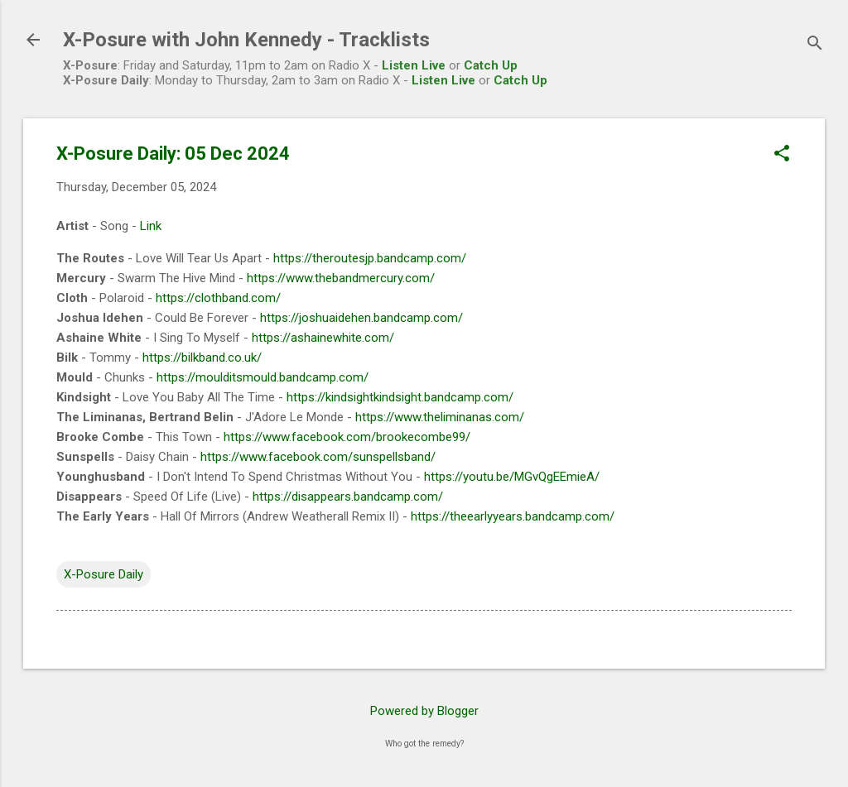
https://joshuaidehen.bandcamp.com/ (361, 317)
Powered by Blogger (424, 710)
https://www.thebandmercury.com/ (341, 278)
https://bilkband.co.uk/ (202, 357)
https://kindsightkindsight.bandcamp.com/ (400, 397)
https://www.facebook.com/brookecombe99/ (347, 436)
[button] (782, 154)
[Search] (815, 45)
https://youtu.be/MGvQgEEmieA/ (512, 476)
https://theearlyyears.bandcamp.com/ (512, 516)
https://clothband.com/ (218, 297)
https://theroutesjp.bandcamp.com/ (369, 258)
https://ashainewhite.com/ (323, 337)
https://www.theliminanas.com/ (439, 417)
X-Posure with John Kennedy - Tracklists (246, 39)
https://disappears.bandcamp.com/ (348, 496)
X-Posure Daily (103, 574)
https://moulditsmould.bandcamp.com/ (263, 377)
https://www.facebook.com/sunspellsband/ (318, 456)
